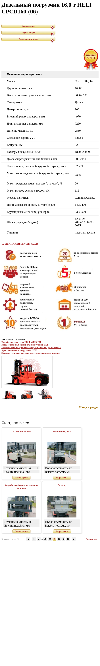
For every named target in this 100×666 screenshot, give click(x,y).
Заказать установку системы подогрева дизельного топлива (30, 353)
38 (45, 539)
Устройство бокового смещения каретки (21, 486)
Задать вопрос (28, 32)
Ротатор (62, 485)
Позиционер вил (62, 431)
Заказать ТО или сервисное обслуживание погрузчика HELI (31, 347)
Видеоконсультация (28, 39)
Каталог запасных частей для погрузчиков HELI (25, 345)
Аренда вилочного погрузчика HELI (19, 350)
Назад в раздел (89, 407)
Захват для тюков (21, 431)
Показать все (92, 539)
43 (68, 539)
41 (59, 539)
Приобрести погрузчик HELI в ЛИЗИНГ (21, 342)
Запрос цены (28, 26)
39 (50, 539)
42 (63, 539)
